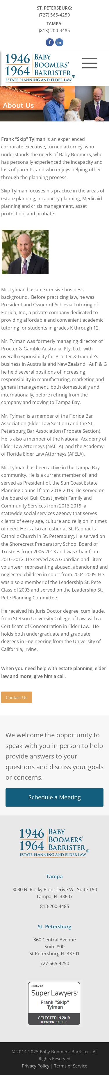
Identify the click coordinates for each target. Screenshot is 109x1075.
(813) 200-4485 (55, 26)
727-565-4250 (54, 963)
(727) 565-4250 (55, 11)
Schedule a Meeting (54, 797)
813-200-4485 (54, 906)
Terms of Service (70, 1066)
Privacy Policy (35, 1066)
